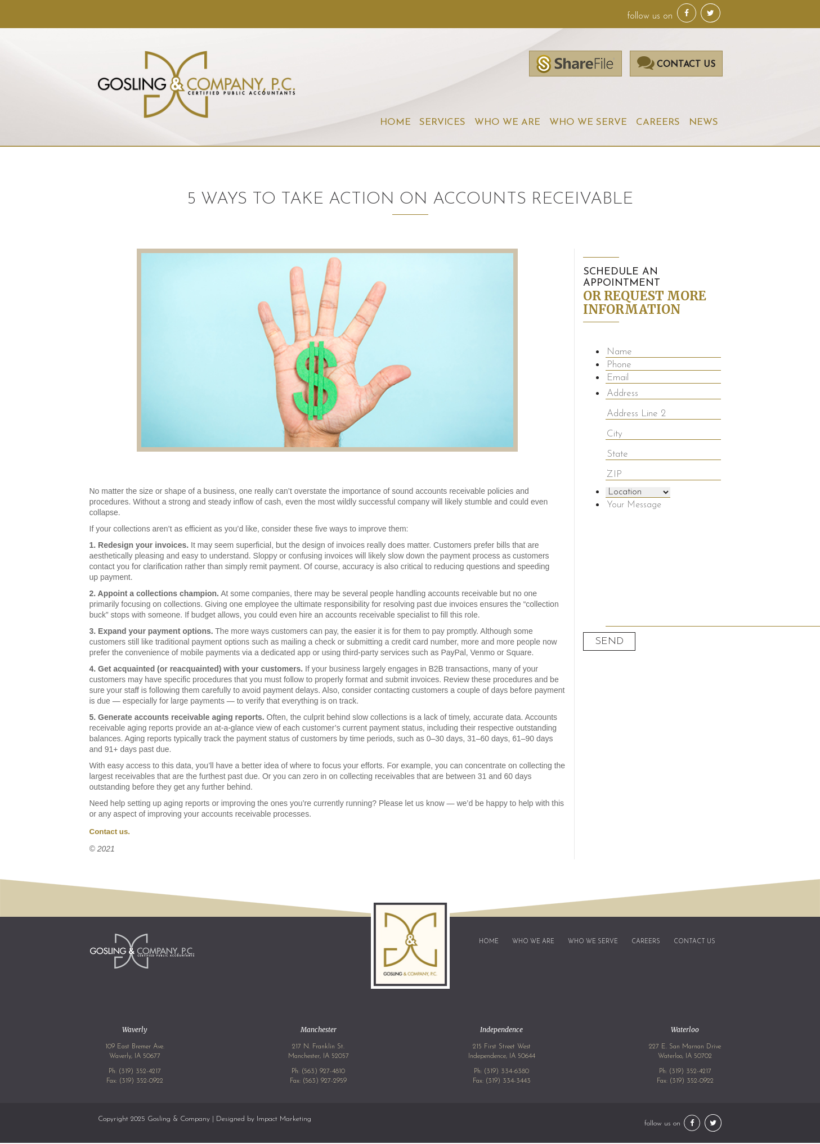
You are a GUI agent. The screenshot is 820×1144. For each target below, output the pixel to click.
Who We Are (507, 123)
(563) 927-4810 (323, 1072)
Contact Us (694, 943)
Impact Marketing (284, 1120)
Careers (658, 123)
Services (442, 123)
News (703, 123)
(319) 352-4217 (140, 1072)
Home (394, 123)
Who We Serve (588, 123)
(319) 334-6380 (506, 1072)
